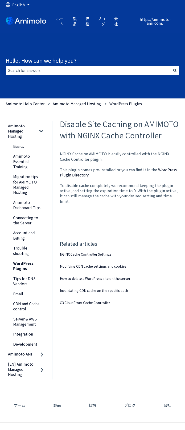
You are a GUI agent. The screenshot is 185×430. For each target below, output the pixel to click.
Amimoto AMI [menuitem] (20, 354)
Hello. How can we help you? (41, 60)
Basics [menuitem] (18, 146)
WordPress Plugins (125, 103)
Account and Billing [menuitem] (24, 235)
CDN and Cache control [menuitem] (26, 306)
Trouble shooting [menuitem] (21, 250)
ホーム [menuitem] (19, 405)
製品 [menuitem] (57, 405)
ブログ (101, 21)
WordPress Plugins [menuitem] (23, 265)
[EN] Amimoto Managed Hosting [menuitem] (20, 369)
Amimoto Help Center (25, 103)
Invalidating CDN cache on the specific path (94, 290)
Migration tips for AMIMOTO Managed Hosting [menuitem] (25, 184)
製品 (75, 21)
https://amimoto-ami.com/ (155, 21)
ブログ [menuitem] (130, 405)
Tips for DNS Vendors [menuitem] (24, 281)
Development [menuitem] (25, 344)
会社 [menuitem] (167, 405)
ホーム (60, 21)
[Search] (174, 70)
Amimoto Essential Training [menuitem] (21, 161)
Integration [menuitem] (23, 334)
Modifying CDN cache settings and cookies (93, 266)
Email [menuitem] (18, 294)
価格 (87, 21)
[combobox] (88, 70)
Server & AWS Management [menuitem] (25, 321)
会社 (116, 21)
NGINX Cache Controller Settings (85, 254)
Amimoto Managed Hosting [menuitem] (16, 131)
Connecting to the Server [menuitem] (25, 220)
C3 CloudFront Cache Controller (85, 302)
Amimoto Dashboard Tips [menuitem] (27, 204)
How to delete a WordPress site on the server (95, 278)
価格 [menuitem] (92, 405)
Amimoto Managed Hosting (77, 103)
